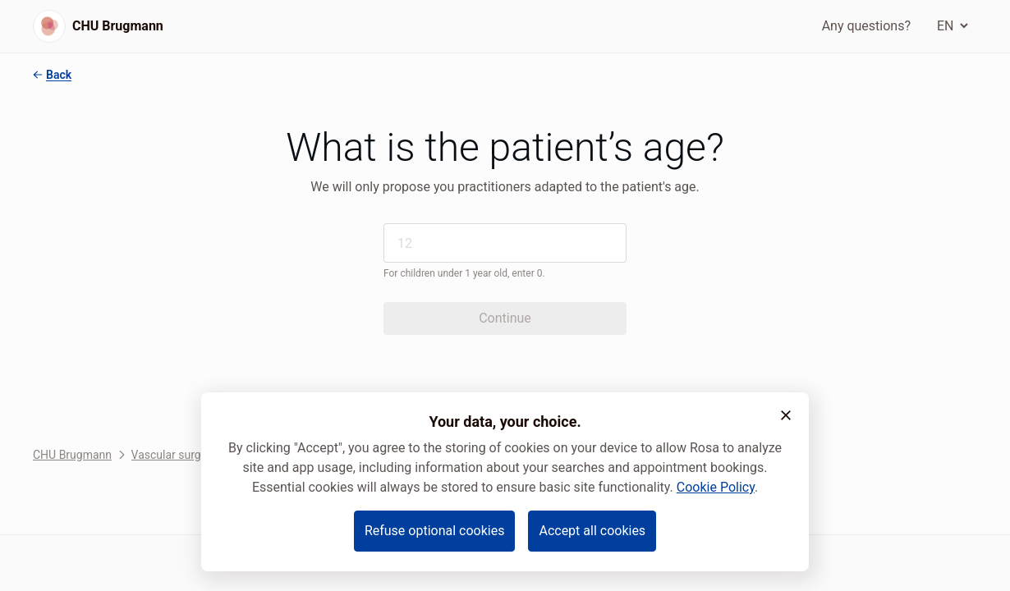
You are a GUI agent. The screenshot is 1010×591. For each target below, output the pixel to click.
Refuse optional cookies (435, 530)
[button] (786, 415)
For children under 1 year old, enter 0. (464, 273)
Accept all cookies (592, 530)
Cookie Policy (716, 487)
